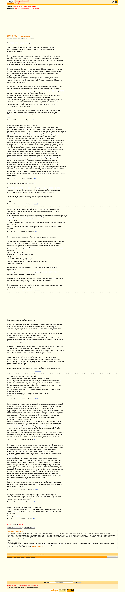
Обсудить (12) (24, 371)
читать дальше (37, 546)
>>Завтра (20, 524)
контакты (19, 585)
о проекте (24, 585)
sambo (36, 489)
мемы (25, 6)
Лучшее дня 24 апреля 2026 (22, 1)
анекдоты (15, 6)
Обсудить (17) (24, 398)
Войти (16, 3)
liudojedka (37, 290)
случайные (42, 554)
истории (21, 6)
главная (9, 557)
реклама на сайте (11, 585)
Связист (35, 119)
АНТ (34, 501)
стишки (34, 6)
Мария (34, 518)
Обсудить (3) (24, 231)
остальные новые (17, 554)
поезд (8, 117)
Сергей (36, 204)
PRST (36, 398)
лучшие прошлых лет (28, 554)
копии (36, 554)
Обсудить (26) (24, 290)
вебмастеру (30, 585)
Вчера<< (9, 524)
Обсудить (23, 119)
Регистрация (22, 3)
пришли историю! (112, 557)
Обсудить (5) (24, 204)
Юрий (35, 178)
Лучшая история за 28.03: (17, 531)
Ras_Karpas (38, 371)
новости (36, 585)
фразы (30, 6)
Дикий (35, 231)
